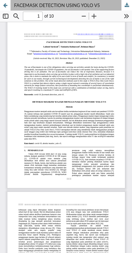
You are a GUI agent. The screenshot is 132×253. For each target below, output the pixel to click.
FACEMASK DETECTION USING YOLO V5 (57, 5)
